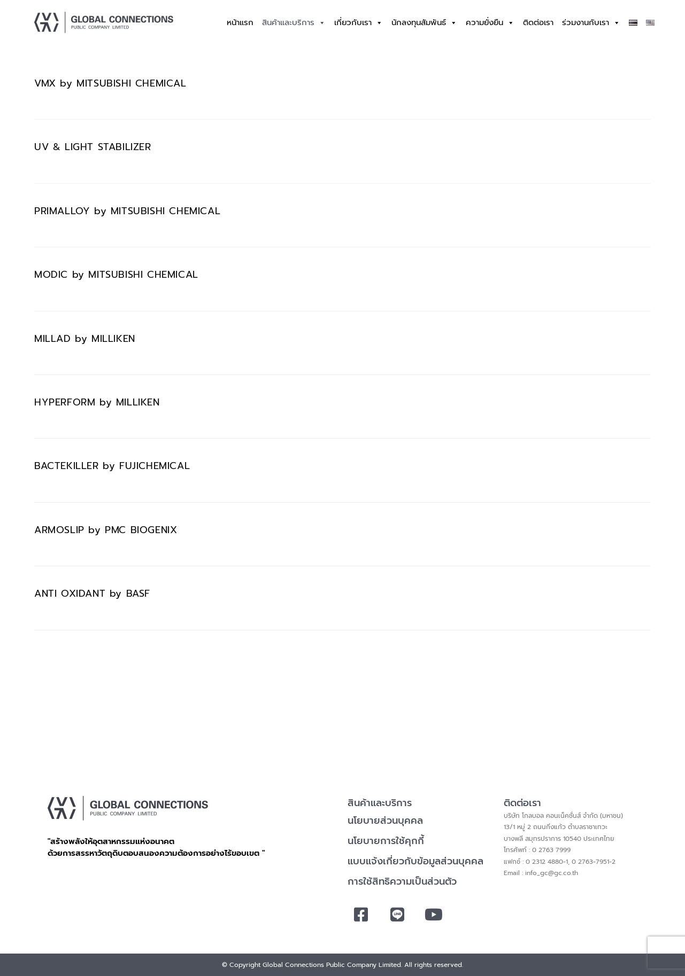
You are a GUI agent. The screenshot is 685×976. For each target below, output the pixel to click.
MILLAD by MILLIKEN (84, 338)
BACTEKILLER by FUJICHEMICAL (112, 465)
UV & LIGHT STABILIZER (92, 146)
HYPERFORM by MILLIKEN (97, 402)
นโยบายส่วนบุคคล (385, 820)
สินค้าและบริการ (294, 22)
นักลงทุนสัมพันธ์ (424, 22)
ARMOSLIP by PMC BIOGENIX (105, 529)
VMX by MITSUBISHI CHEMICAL (110, 83)
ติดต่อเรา (538, 22)
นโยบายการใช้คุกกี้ (386, 840)
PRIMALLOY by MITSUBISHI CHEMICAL (127, 211)
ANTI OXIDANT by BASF (92, 593)
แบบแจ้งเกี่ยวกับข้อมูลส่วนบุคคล (415, 861)
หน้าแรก (240, 22)
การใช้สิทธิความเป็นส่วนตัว (402, 881)
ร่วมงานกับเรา (591, 22)
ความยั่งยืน (490, 22)
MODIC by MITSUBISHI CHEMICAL (116, 274)
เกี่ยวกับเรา (358, 22)
